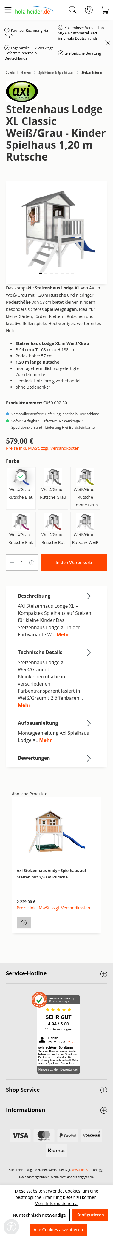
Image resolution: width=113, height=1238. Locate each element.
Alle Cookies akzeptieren (58, 1229)
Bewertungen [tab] (55, 758)
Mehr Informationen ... (56, 1203)
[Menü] (8, 10)
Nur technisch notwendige (39, 1215)
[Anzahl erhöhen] (32, 562)
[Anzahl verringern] (12, 562)
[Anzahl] (22, 562)
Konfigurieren (90, 1215)
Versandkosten (82, 1170)
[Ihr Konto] (89, 10)
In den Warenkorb (73, 562)
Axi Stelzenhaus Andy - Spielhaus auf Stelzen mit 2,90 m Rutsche (51, 874)
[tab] (55, 615)
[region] (56, 873)
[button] (40, 273)
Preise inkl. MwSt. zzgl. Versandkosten (42, 448)
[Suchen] (73, 10)
